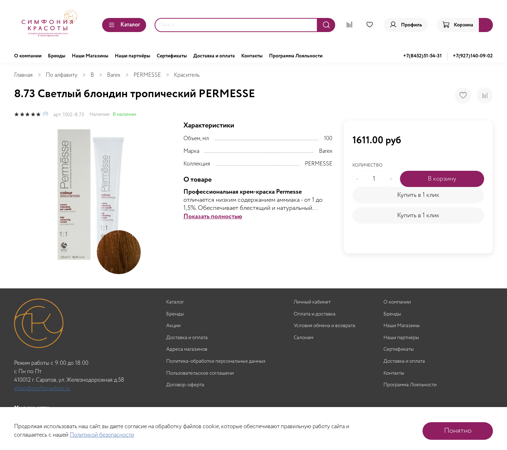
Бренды (56, 56)
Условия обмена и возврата (324, 326)
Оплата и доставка (315, 314)
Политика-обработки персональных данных (215, 361)
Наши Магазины (90, 56)
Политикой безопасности (102, 435)
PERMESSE (147, 75)
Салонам (303, 338)
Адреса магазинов (186, 349)
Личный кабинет (312, 302)
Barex (113, 75)
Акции (173, 326)
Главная (23, 75)
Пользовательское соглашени (200, 373)
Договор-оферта (185, 385)
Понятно (457, 431)
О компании (28, 56)
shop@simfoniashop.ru (42, 389)
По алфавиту (61, 75)
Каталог (124, 25)
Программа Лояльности (296, 56)
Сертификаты (172, 56)
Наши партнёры (132, 56)
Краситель (187, 75)
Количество (367, 166)
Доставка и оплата (214, 56)
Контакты (252, 56)
